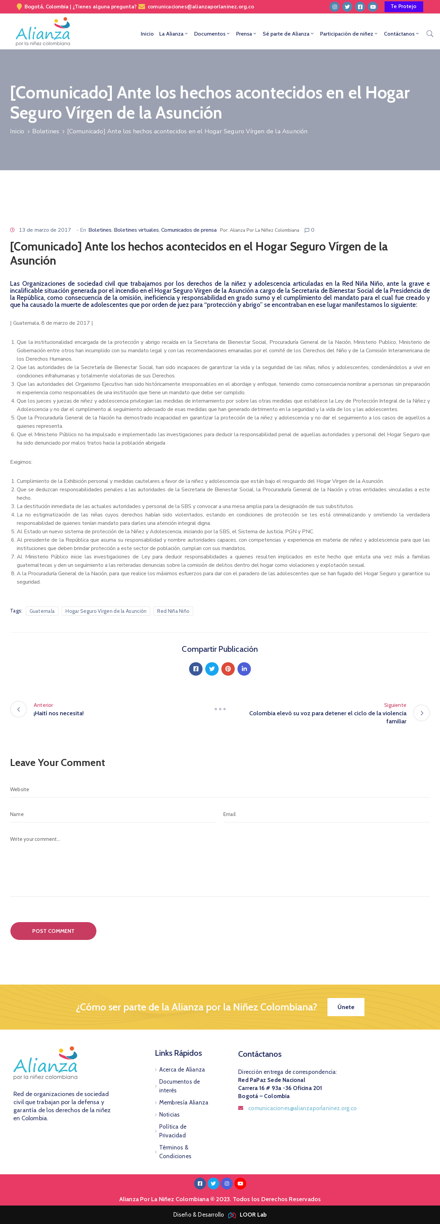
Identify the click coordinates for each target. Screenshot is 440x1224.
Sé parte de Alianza (289, 34)
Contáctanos (402, 34)
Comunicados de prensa (189, 230)
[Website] (220, 789)
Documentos (212, 34)
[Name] (113, 814)
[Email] (326, 814)
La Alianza (174, 34)
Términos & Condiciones (175, 1152)
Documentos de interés (179, 1086)
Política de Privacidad (172, 1131)
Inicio (147, 34)
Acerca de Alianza (182, 1069)
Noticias (169, 1114)
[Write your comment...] (220, 864)
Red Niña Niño (173, 611)
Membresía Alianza (183, 1102)
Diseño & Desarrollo (220, 1214)
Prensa (246, 34)
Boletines (45, 131)
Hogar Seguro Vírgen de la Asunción (105, 611)
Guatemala (42, 611)
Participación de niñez (349, 34)
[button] (404, 6)
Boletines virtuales (136, 230)
